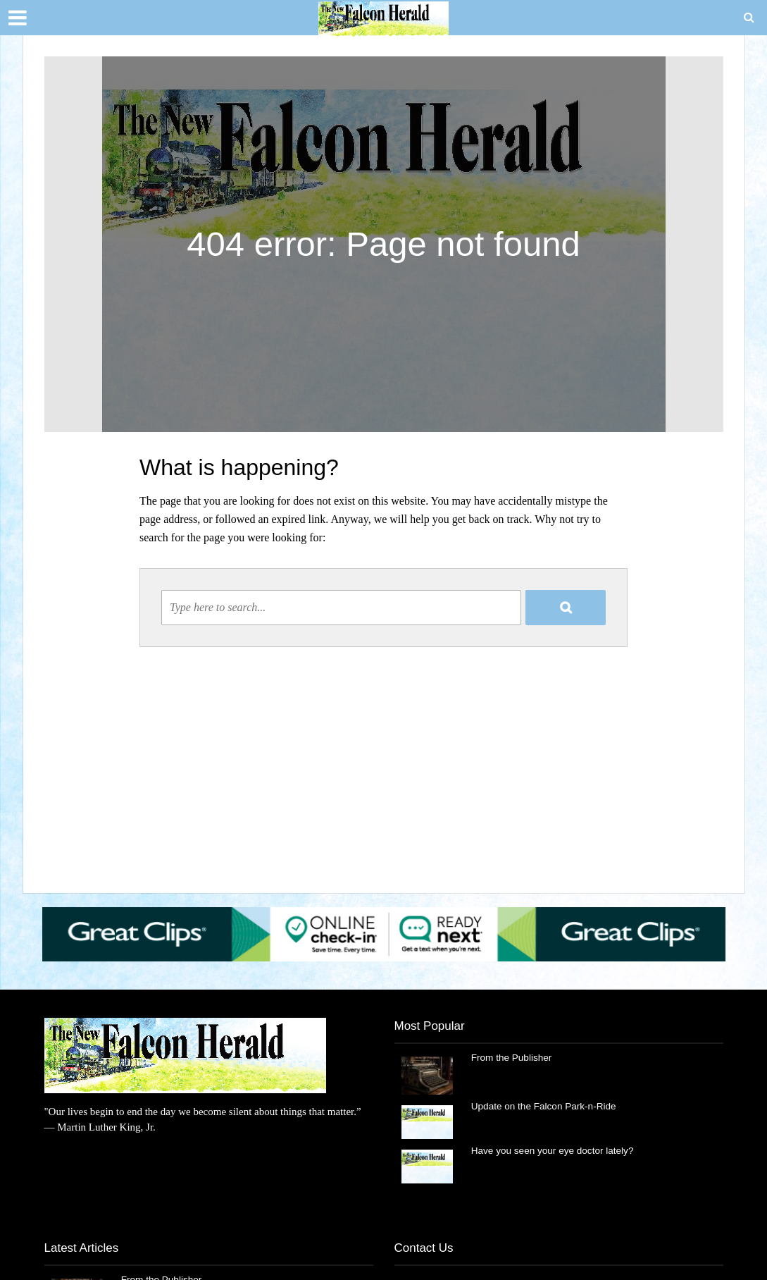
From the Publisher (512, 1058)
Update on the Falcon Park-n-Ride (546, 1106)
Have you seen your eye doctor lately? (555, 1151)
